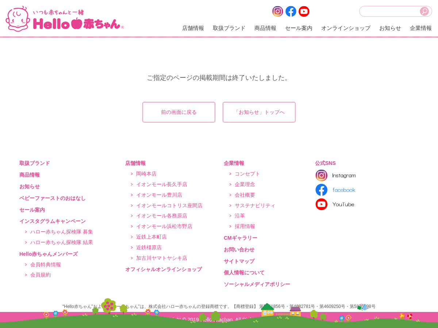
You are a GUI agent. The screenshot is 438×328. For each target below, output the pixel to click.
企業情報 (421, 28)
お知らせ (390, 28)
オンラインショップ (345, 28)
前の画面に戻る (179, 112)
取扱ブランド (229, 28)
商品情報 (265, 28)
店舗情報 (193, 28)
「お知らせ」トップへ (259, 112)
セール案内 (298, 28)
